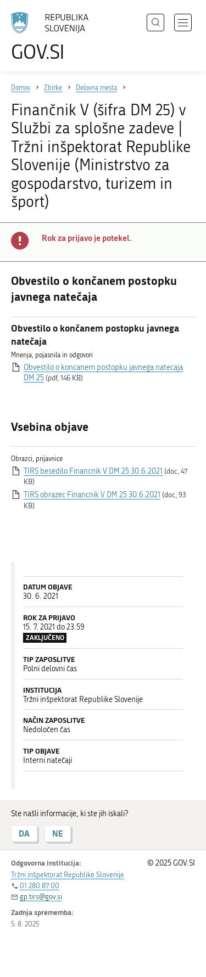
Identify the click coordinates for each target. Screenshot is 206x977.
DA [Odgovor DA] (24, 833)
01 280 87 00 (39, 885)
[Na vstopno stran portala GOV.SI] (55, 37)
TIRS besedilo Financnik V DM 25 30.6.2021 (93, 471)
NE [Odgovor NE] (57, 833)
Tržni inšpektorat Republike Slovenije (67, 875)
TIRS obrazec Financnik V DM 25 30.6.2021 (92, 494)
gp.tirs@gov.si (41, 896)
